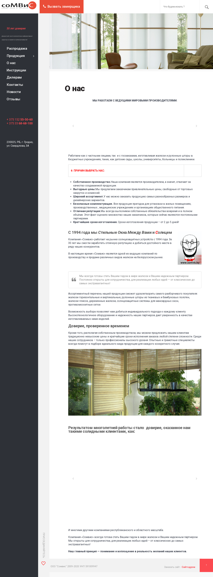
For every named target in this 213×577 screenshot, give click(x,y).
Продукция (16, 56)
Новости (14, 92)
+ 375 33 (20, 123)
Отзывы (13, 99)
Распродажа (17, 48)
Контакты (15, 85)
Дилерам (14, 77)
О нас (11, 63)
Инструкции (16, 70)
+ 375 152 (20, 119)
